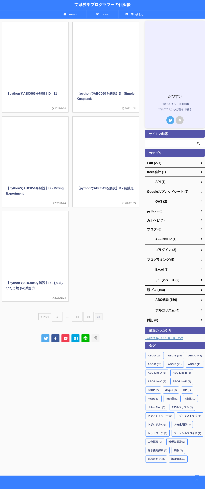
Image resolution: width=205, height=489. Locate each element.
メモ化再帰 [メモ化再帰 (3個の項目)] (182, 418)
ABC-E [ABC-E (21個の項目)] (175, 357)
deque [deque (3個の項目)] (171, 383)
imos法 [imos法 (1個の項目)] (172, 392)
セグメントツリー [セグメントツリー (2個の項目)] (160, 409)
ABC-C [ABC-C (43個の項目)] (195, 349)
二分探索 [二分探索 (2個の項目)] (155, 435)
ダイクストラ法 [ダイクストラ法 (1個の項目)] (190, 409)
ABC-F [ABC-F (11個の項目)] (194, 357)
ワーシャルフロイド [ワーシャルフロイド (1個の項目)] (187, 426)
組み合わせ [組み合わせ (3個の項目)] (156, 452)
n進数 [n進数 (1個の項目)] (190, 392)
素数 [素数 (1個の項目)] (178, 443)
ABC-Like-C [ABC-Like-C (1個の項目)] (157, 374)
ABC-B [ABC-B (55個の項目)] (175, 349)
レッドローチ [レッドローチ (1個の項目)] (157, 426)
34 (77, 315)
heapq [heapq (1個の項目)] (153, 392)
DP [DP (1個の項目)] (187, 383)
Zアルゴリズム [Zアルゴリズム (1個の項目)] (182, 400)
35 (86, 315)
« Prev (47, 315)
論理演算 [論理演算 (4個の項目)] (178, 452)
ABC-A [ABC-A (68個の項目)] (155, 349)
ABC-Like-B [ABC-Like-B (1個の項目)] (182, 366)
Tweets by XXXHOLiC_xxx (164, 331)
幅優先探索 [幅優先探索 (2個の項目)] (177, 435)
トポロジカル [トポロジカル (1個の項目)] (157, 418)
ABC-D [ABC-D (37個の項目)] (155, 357)
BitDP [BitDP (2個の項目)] (153, 383)
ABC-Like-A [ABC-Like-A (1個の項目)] (157, 366)
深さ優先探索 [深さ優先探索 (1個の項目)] (157, 443)
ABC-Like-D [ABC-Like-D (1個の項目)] (182, 374)
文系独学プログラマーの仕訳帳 (102, 4)
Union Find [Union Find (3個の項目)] (156, 400)
